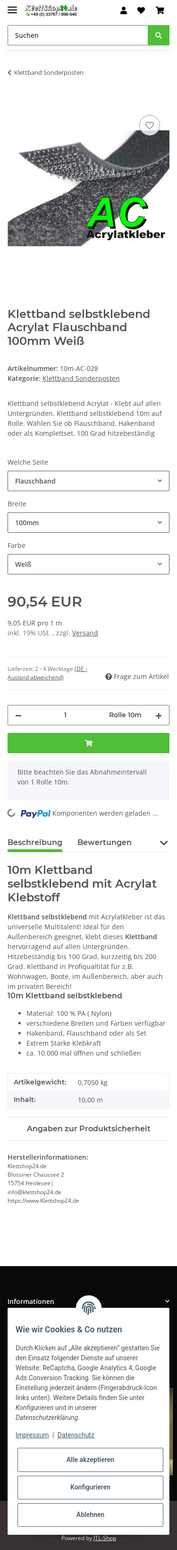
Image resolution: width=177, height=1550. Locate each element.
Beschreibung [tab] (35, 842)
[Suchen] (78, 35)
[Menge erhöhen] (158, 715)
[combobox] (88, 481)
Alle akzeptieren (90, 1459)
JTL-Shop (104, 1538)
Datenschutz (76, 1435)
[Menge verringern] (18, 715)
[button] (123, 10)
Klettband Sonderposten (81, 378)
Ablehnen (90, 1514)
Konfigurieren (90, 1487)
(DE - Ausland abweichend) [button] (47, 673)
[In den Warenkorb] (15, 102)
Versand (85, 632)
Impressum (32, 1435)
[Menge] (65, 715)
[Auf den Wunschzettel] (149, 125)
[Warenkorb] (160, 10)
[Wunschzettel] (141, 10)
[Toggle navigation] (12, 6)
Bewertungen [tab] (104, 842)
